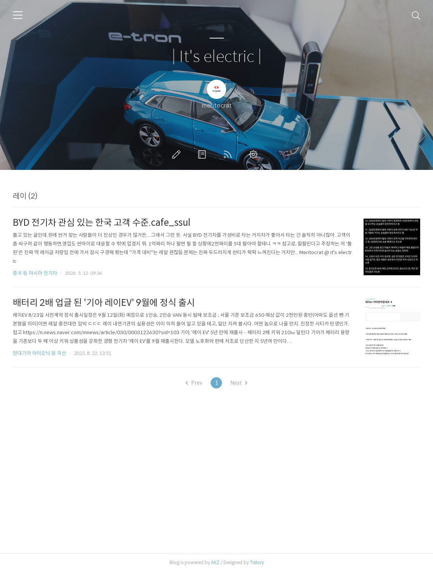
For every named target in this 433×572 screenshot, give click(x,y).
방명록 (203, 154)
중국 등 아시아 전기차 (35, 273)
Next (238, 382)
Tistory (257, 562)
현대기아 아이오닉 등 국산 (39, 353)
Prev (194, 382)
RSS (229, 154)
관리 (255, 154)
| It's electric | (217, 57)
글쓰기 (178, 154)
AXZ (215, 562)
